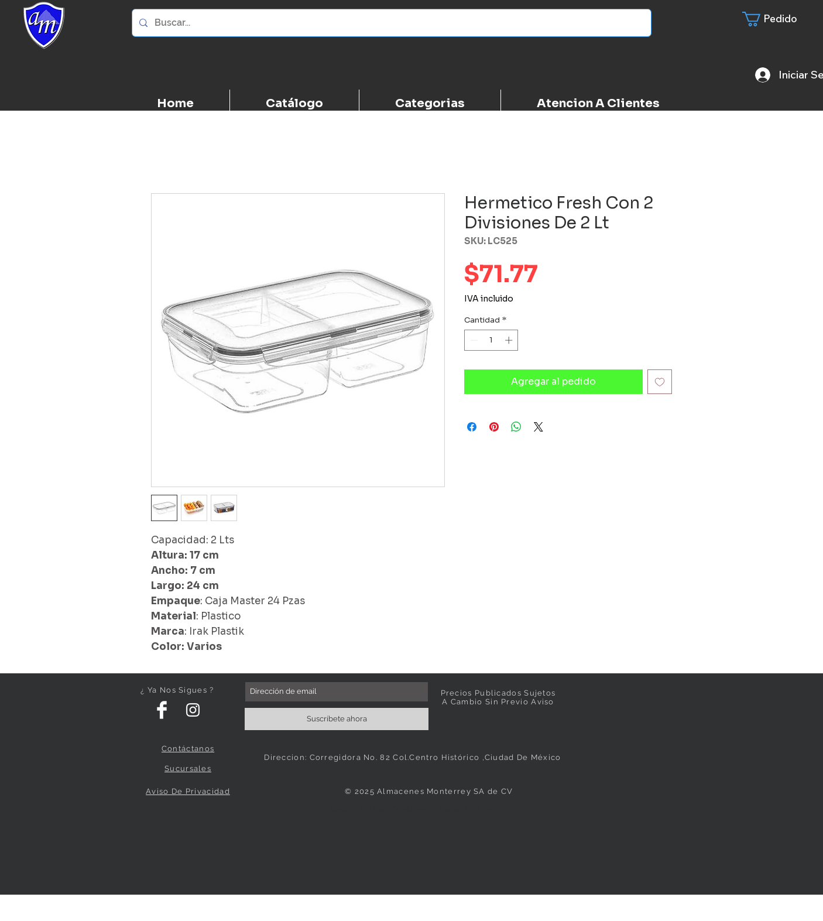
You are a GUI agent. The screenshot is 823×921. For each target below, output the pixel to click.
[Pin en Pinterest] (494, 427)
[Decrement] (473, 340)
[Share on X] (538, 427)
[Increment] (510, 340)
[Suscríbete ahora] (336, 719)
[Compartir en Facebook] (472, 427)
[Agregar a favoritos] (659, 381)
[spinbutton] (491, 340)
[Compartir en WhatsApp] (516, 427)
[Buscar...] (390, 22)
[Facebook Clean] (162, 710)
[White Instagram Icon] (193, 710)
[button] (776, 19)
